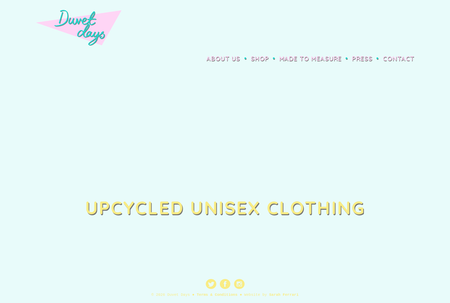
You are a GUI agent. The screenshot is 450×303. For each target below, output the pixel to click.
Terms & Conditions (217, 295)
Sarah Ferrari (284, 295)
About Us (223, 58)
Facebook (225, 284)
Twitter (211, 284)
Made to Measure (310, 58)
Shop (260, 58)
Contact (398, 58)
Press (362, 58)
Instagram (239, 284)
